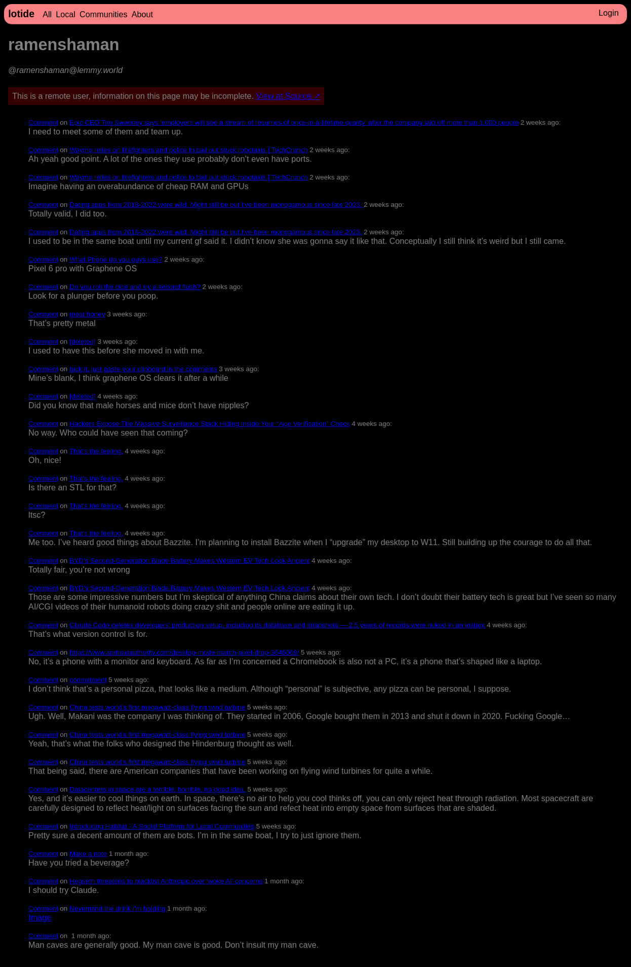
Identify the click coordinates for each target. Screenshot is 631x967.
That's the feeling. (96, 451)
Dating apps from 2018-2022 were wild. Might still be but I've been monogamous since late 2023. (215, 204)
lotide (21, 13)
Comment (43, 122)
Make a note (88, 853)
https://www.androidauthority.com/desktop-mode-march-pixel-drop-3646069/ (184, 652)
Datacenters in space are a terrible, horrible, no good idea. (157, 789)
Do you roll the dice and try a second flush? (135, 287)
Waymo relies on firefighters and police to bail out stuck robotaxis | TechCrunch (188, 150)
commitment (87, 680)
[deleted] (82, 341)
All (47, 14)
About (142, 14)
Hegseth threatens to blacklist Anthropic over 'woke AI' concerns (165, 881)
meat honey (87, 314)
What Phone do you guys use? (116, 259)
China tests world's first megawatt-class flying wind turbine (157, 707)
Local (65, 14)
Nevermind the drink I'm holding (117, 908)
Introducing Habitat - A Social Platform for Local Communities (161, 826)
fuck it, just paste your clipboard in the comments (143, 369)
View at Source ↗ (288, 95)
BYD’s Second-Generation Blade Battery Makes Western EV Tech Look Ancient (189, 560)
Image (39, 917)
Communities (103, 14)
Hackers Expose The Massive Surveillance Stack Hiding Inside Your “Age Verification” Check (209, 423)
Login (609, 12)
